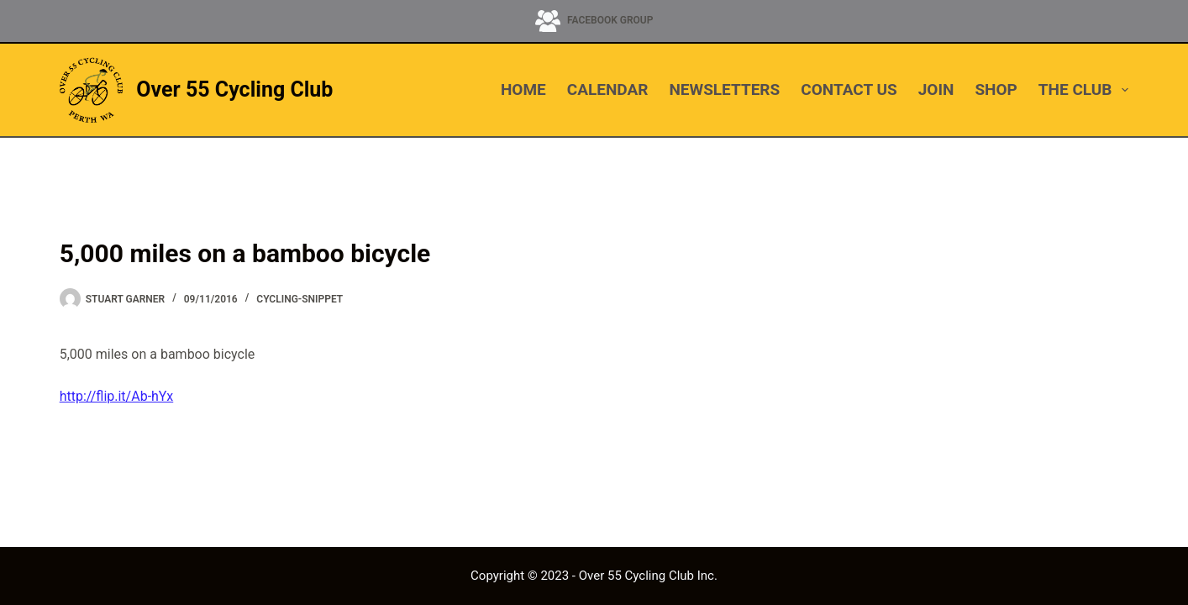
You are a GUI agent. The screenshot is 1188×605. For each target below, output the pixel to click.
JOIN (936, 89)
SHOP (996, 89)
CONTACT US (848, 89)
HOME (523, 89)
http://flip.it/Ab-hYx (117, 396)
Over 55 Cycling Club (234, 89)
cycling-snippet (299, 299)
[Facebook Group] (594, 21)
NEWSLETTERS (724, 89)
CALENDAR (608, 89)
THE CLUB (1083, 90)
